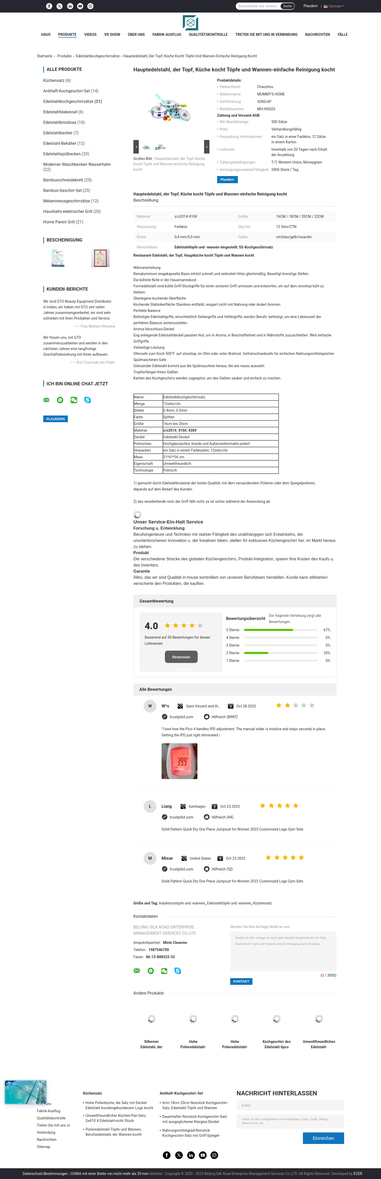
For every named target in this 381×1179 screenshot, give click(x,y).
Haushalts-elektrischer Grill (67, 211)
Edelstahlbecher (57, 132)
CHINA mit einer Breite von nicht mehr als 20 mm (109, 1174)
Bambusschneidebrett (63, 180)
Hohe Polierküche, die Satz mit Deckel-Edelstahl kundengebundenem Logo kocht (119, 1105)
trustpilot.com (181, 717)
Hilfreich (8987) (225, 717)
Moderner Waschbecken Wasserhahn (77, 164)
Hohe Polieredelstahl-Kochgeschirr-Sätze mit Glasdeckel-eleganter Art (235, 1044)
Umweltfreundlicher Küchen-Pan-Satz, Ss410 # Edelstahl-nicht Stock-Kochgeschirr (116, 1119)
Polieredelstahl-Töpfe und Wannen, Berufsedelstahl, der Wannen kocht (114, 1132)
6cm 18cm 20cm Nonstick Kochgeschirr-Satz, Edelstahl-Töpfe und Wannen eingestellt (195, 1106)
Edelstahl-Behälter (59, 143)
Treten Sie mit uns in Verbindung (266, 34)
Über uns (136, 34)
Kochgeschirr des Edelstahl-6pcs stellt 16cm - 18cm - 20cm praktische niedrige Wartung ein (276, 1044)
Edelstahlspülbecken (62, 153)
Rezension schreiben (181, 659)
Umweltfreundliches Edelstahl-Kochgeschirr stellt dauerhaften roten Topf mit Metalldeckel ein (319, 1044)
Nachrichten (317, 34)
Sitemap (43, 1147)
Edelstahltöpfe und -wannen (229, 903)
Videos (90, 34)
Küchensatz (54, 80)
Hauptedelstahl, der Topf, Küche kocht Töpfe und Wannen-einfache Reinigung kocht (169, 164)
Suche (287, 6)
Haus (45, 34)
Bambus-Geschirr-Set (62, 190)
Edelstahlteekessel (60, 112)
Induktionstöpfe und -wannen (182, 903)
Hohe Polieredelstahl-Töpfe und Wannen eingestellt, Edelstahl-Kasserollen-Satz (193, 1044)
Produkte (67, 34)
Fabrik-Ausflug (166, 34)
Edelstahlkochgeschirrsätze (98, 56)
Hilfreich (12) (222, 869)
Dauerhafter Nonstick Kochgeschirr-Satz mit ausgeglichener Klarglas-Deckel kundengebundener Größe (194, 1120)
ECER (358, 1174)
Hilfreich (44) (222, 817)
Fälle (343, 34)
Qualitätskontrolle (208, 34)
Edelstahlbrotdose (59, 122)
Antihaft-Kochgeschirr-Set (66, 91)
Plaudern (310, 6)
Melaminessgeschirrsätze (66, 201)
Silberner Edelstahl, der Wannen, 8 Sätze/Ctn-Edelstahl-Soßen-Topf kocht (151, 1044)
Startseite (44, 56)
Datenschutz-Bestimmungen (45, 1174)
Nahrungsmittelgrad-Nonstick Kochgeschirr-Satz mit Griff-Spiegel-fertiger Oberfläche (191, 1133)
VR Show (112, 34)
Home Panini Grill (59, 222)
